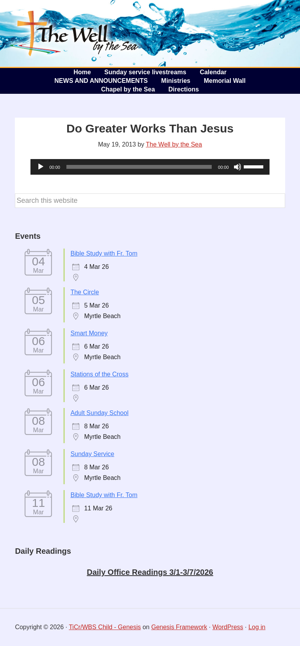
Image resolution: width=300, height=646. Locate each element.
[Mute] (237, 167)
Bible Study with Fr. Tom (103, 253)
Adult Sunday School (99, 413)
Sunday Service (92, 454)
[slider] (139, 167)
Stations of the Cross (99, 374)
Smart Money (88, 333)
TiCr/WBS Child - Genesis (105, 627)
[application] (149, 167)
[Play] (41, 167)
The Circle (84, 292)
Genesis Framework (179, 627)
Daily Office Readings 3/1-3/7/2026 (150, 572)
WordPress (227, 627)
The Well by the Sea (74, 33)
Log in (257, 627)
